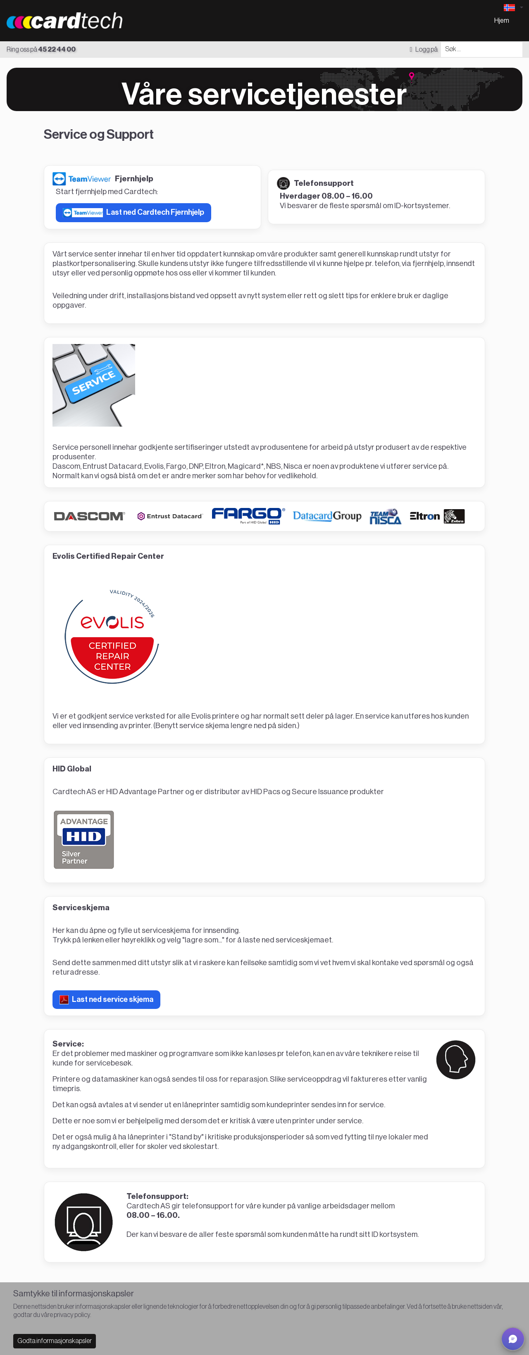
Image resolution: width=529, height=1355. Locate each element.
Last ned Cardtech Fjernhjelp (133, 212)
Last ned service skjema (106, 999)
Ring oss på (41, 49)
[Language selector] (513, 7)
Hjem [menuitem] (501, 20)
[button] (513, 1339)
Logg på (424, 49)
